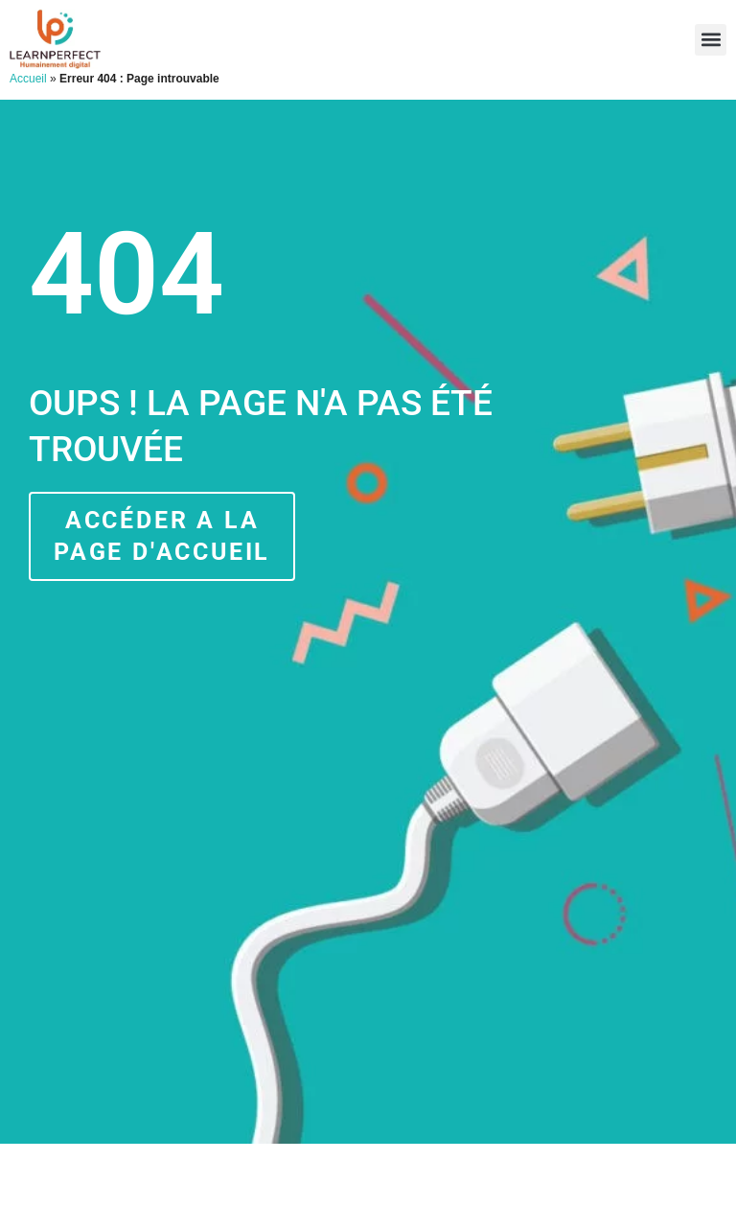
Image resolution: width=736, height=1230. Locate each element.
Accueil (28, 78)
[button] (710, 40)
